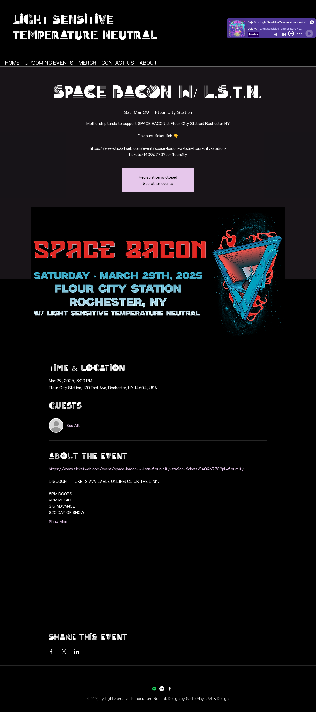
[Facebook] (169, 688)
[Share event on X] (63, 651)
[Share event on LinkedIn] (76, 651)
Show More (58, 521)
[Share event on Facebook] (51, 651)
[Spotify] (154, 688)
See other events (158, 183)
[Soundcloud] (161, 688)
